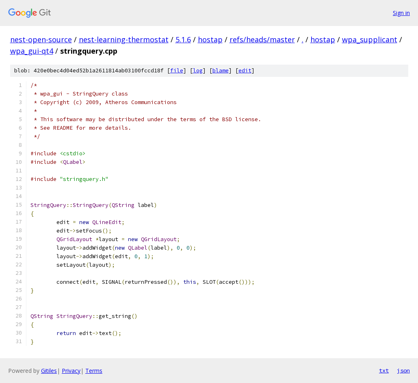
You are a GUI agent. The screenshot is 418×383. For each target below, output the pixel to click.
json (403, 370)
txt (384, 370)
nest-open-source (41, 39)
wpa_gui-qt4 (31, 51)
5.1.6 (183, 39)
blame (220, 70)
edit (244, 70)
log (198, 70)
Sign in (401, 13)
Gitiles (49, 370)
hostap (210, 39)
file (176, 70)
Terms (93, 370)
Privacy (71, 370)
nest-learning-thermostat (124, 39)
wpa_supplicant (369, 39)
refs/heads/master (262, 39)
